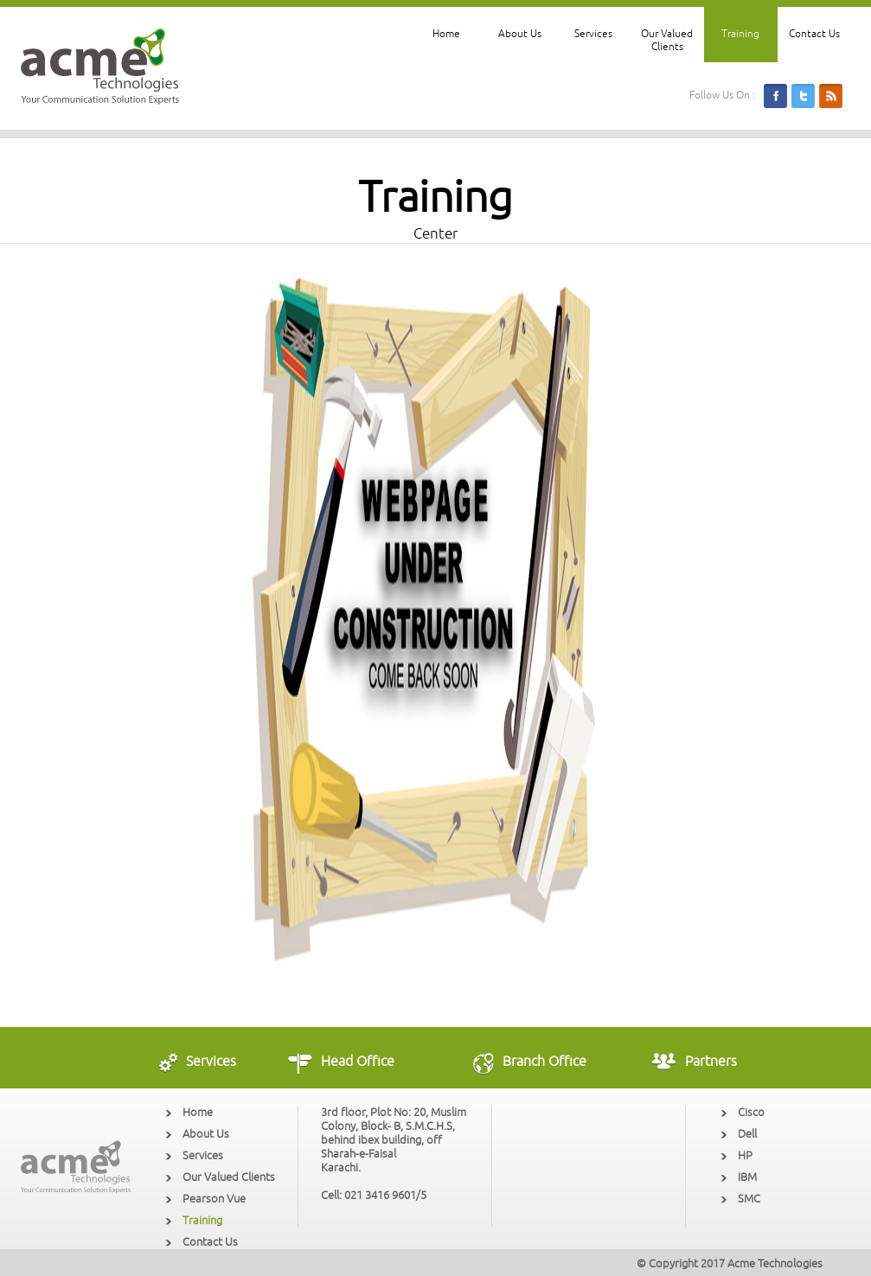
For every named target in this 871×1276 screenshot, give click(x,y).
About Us (519, 34)
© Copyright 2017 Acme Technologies (730, 1264)
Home (446, 34)
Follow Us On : (722, 95)
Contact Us (814, 34)
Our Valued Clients (667, 41)
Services (593, 34)
